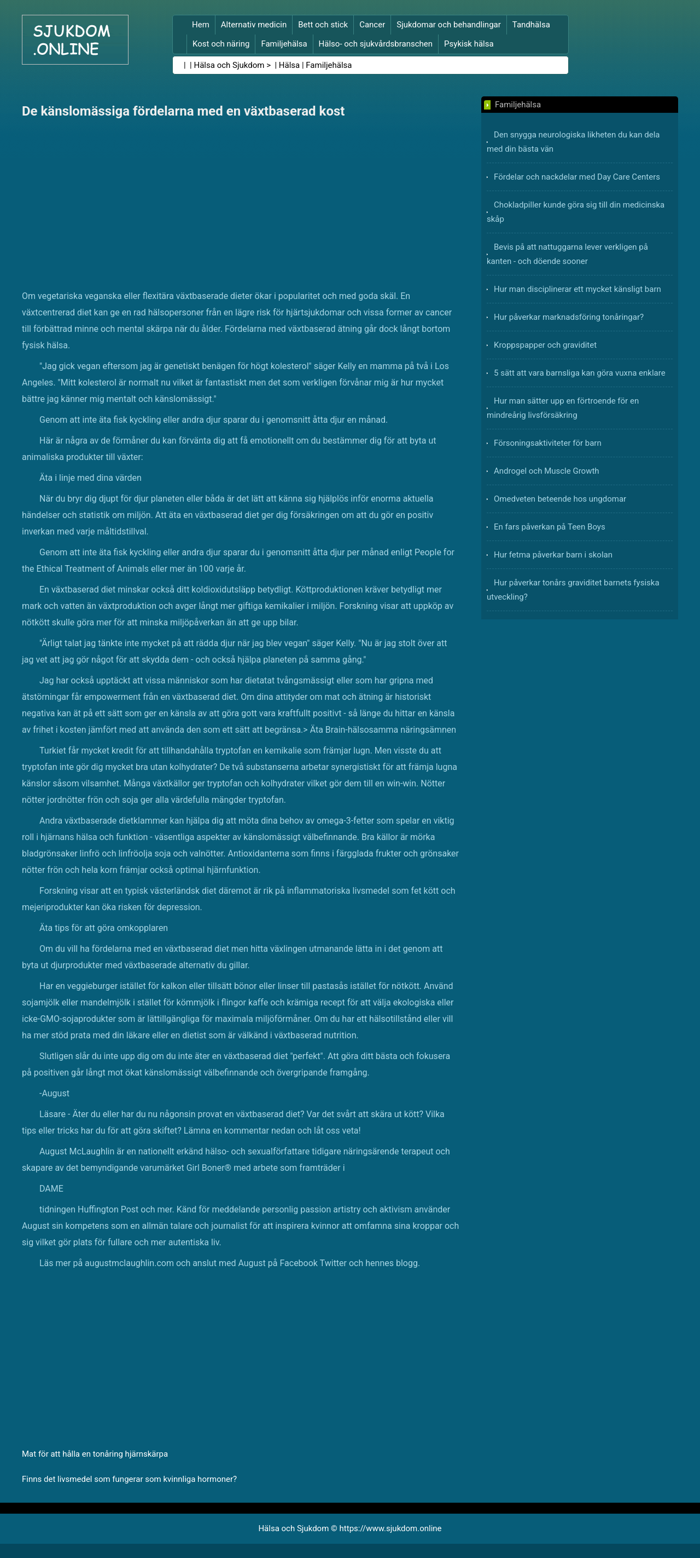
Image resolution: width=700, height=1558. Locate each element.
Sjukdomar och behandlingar (448, 25)
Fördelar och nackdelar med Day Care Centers (577, 177)
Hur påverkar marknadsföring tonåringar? (569, 317)
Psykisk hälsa (469, 44)
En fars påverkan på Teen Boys (549, 527)
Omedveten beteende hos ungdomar (560, 499)
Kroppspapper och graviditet (545, 345)
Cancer (372, 25)
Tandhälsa (531, 25)
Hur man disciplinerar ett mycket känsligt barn (577, 289)
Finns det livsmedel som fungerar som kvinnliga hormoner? (129, 1479)
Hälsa (289, 65)
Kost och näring (220, 44)
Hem (200, 25)
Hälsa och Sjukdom (229, 65)
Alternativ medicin (254, 25)
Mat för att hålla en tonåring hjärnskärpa (95, 1454)
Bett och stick (323, 25)
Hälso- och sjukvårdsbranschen (376, 44)
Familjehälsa (284, 44)
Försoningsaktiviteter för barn (548, 443)
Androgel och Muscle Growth (546, 471)
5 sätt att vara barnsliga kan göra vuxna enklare (580, 373)
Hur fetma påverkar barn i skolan (553, 555)
